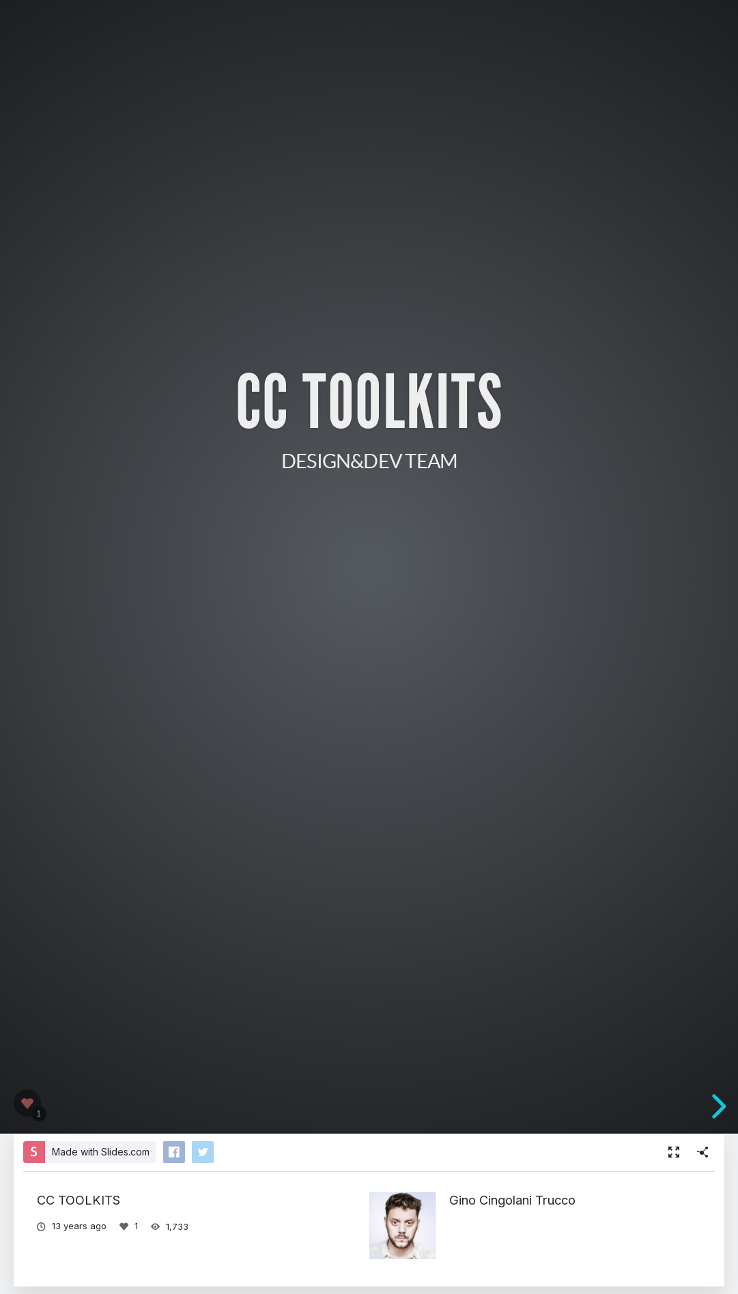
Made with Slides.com (101, 1152)
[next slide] (717, 1106)
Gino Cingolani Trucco (512, 1199)
